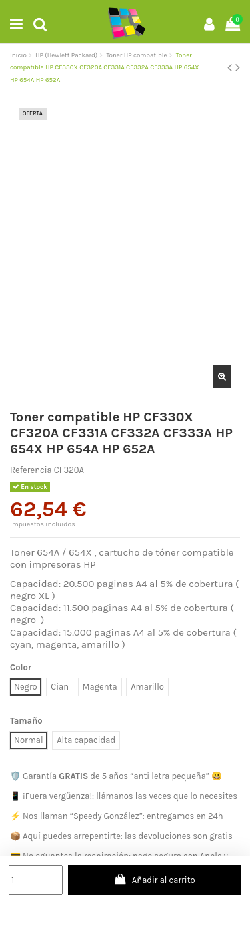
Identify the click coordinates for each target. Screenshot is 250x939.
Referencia (31, 470)
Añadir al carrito (155, 879)
